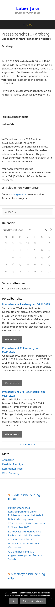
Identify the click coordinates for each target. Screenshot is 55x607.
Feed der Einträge (12, 464)
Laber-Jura (27, 8)
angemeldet (20, 194)
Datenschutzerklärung (33, 601)
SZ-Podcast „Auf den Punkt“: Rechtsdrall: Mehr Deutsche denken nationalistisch (24, 535)
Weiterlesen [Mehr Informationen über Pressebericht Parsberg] (12, 339)
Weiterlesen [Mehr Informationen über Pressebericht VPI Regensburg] (12, 434)
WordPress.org (11, 473)
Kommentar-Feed (12, 468)
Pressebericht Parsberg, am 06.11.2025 (26, 304)
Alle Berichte (27, 444)
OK (13, 601)
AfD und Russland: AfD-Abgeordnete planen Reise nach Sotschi (26, 555)
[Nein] (51, 598)
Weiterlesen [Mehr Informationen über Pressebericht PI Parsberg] (12, 383)
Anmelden (8, 459)
